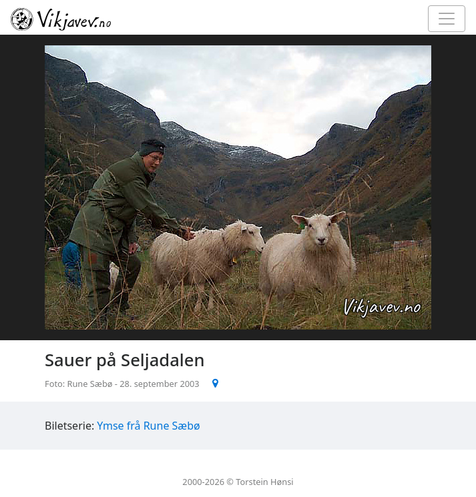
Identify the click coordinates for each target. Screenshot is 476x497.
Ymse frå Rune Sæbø (148, 425)
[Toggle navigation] (446, 18)
